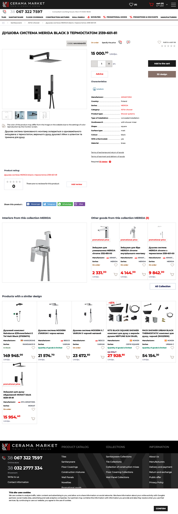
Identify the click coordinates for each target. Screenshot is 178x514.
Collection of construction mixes (122, 467)
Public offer (155, 477)
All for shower (127, 110)
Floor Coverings (34, 17)
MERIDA (124, 105)
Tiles (3, 17)
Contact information (18, 482)
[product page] (105, 232)
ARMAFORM (126, 97)
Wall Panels (78, 17)
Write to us (13, 477)
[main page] (23, 4)
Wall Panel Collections (117, 477)
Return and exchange (160, 472)
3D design (103, 162)
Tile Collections (113, 461)
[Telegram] (49, 204)
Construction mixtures (57, 17)
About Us (154, 456)
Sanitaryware (16, 17)
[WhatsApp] (65, 204)
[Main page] (29, 447)
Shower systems (128, 114)
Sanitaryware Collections (118, 456)
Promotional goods (115, 17)
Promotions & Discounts (144, 17)
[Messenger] (33, 204)
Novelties (94, 17)
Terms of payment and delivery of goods (108, 156)
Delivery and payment (160, 467)
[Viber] (79, 204)
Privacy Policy (156, 482)
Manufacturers (169, 17)
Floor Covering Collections (119, 472)
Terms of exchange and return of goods (107, 152)
